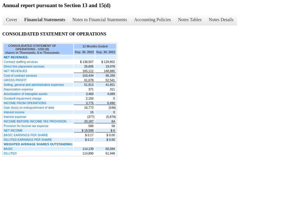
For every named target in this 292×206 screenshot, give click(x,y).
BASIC (8, 148)
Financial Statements (44, 19)
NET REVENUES (15, 71)
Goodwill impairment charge (22, 98)
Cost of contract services (20, 75)
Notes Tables (190, 19)
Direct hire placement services (24, 66)
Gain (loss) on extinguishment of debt (29, 107)
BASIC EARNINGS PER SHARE (26, 135)
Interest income (14, 112)
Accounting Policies (152, 19)
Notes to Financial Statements (99, 19)
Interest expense (15, 116)
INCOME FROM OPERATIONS (25, 103)
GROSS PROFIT (15, 80)
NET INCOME (13, 130)
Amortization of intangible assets (25, 94)
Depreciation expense (18, 89)
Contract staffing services (21, 62)
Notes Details (221, 19)
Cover (11, 19)
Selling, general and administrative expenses (34, 84)
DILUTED (10, 153)
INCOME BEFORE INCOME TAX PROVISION (35, 121)
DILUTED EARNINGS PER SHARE (28, 139)
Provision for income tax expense (26, 126)
